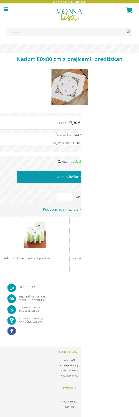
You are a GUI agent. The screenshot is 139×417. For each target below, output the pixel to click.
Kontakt (69, 406)
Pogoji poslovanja (69, 365)
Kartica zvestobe (69, 370)
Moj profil (69, 360)
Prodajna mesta (69, 401)
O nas (69, 396)
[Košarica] (128, 10)
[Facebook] (69, 332)
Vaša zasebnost (69, 375)
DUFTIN (82, 143)
